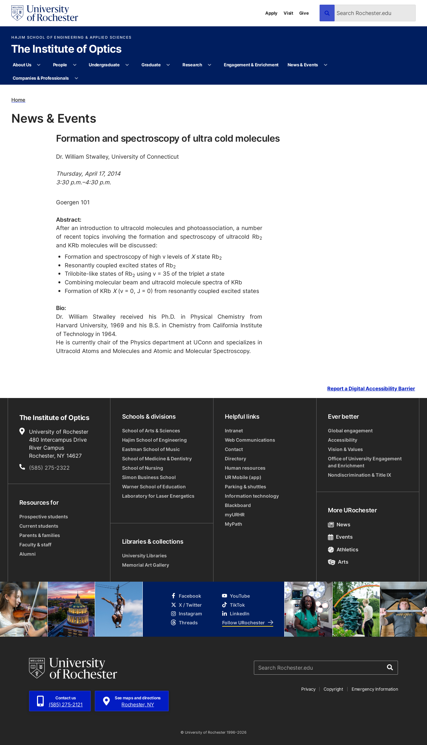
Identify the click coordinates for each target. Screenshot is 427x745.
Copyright (333, 689)
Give (304, 13)
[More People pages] (74, 65)
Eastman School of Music (151, 449)
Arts (338, 561)
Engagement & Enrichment (251, 65)
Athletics (343, 549)
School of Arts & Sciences (151, 430)
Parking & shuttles (245, 486)
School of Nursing (142, 468)
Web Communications (250, 440)
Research (192, 65)
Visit (288, 13)
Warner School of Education (154, 486)
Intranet (234, 430)
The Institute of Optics (66, 49)
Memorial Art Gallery (145, 565)
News (339, 524)
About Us (22, 65)
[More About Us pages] (38, 65)
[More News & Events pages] (325, 65)
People (60, 65)
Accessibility (342, 440)
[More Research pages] (209, 65)
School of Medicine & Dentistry (157, 458)
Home (18, 99)
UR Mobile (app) (243, 477)
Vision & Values (345, 449)
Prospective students (43, 516)
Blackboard (238, 505)
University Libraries (144, 555)
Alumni (27, 554)
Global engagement (350, 430)
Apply (271, 13)
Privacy (308, 689)
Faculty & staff (35, 544)
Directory (235, 458)
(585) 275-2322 (49, 467)
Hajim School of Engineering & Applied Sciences (71, 37)
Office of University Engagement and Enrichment (365, 462)
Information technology (252, 496)
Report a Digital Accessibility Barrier (371, 388)
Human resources (245, 468)
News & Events (303, 65)
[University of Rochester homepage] (44, 13)
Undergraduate (104, 65)
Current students (38, 526)
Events (340, 536)
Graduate (151, 65)
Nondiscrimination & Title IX (359, 475)
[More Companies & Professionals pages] (76, 78)
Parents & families (39, 535)
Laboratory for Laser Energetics (158, 496)
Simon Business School (149, 477)
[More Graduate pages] (168, 65)
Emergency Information (375, 689)
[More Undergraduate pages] (127, 65)
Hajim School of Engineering (154, 440)
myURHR (235, 514)
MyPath (233, 524)
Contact (234, 449)
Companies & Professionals (41, 78)
